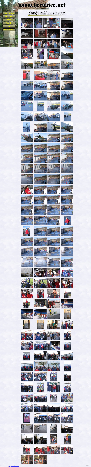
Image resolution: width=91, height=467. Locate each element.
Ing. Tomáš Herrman (14, 466)
